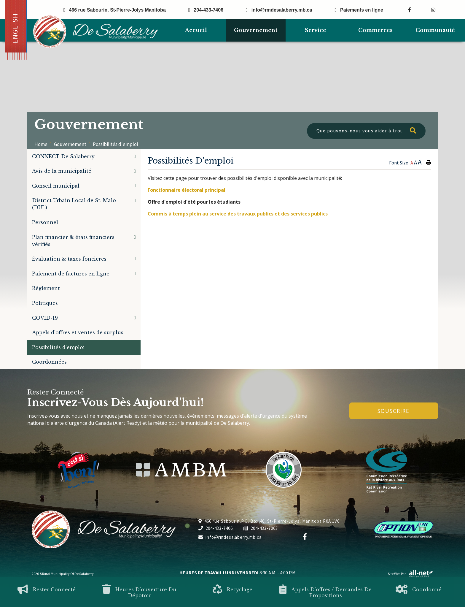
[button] (135, 156)
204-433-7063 (260, 528)
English (15, 28)
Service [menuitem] (315, 30)
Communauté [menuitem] (435, 30)
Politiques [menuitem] (45, 303)
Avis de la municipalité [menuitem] (61, 171)
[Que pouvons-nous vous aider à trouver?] (366, 131)
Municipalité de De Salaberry (95, 31)
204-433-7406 (215, 528)
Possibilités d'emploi (115, 144)
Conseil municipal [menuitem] (55, 186)
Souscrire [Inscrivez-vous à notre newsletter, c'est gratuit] (394, 410)
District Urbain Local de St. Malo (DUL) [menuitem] (74, 203)
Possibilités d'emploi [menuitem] (58, 347)
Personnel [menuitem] (45, 222)
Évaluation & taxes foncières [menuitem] (69, 259)
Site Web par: (411, 573)
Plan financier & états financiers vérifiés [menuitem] (73, 240)
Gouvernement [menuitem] (255, 30)
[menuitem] (196, 30)
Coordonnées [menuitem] (49, 362)
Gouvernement (70, 144)
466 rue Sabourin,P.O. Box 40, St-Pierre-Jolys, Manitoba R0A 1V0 (269, 521)
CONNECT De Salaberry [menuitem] (63, 156)
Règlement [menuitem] (46, 288)
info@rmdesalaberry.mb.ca (230, 537)
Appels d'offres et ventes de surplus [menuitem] (77, 332)
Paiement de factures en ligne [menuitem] (70, 274)
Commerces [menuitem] (375, 30)
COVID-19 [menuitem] (45, 318)
